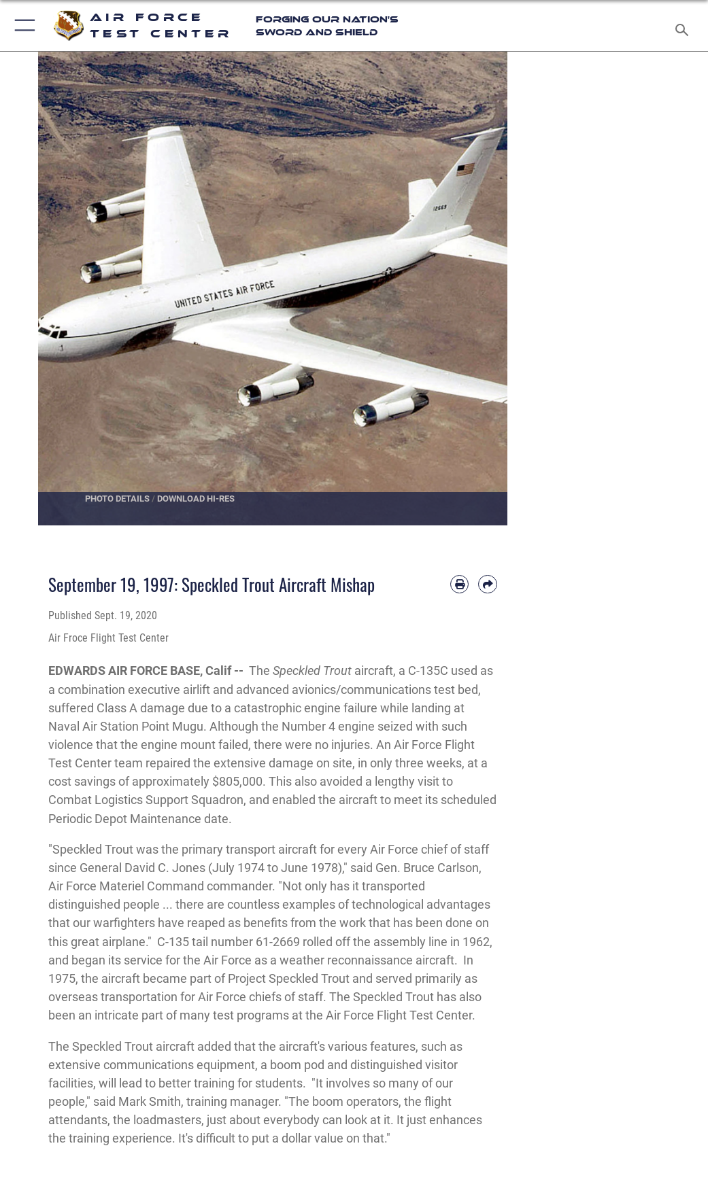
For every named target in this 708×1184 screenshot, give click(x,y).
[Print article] (459, 584)
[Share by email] (487, 584)
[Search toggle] (684, 25)
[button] (22, 25)
